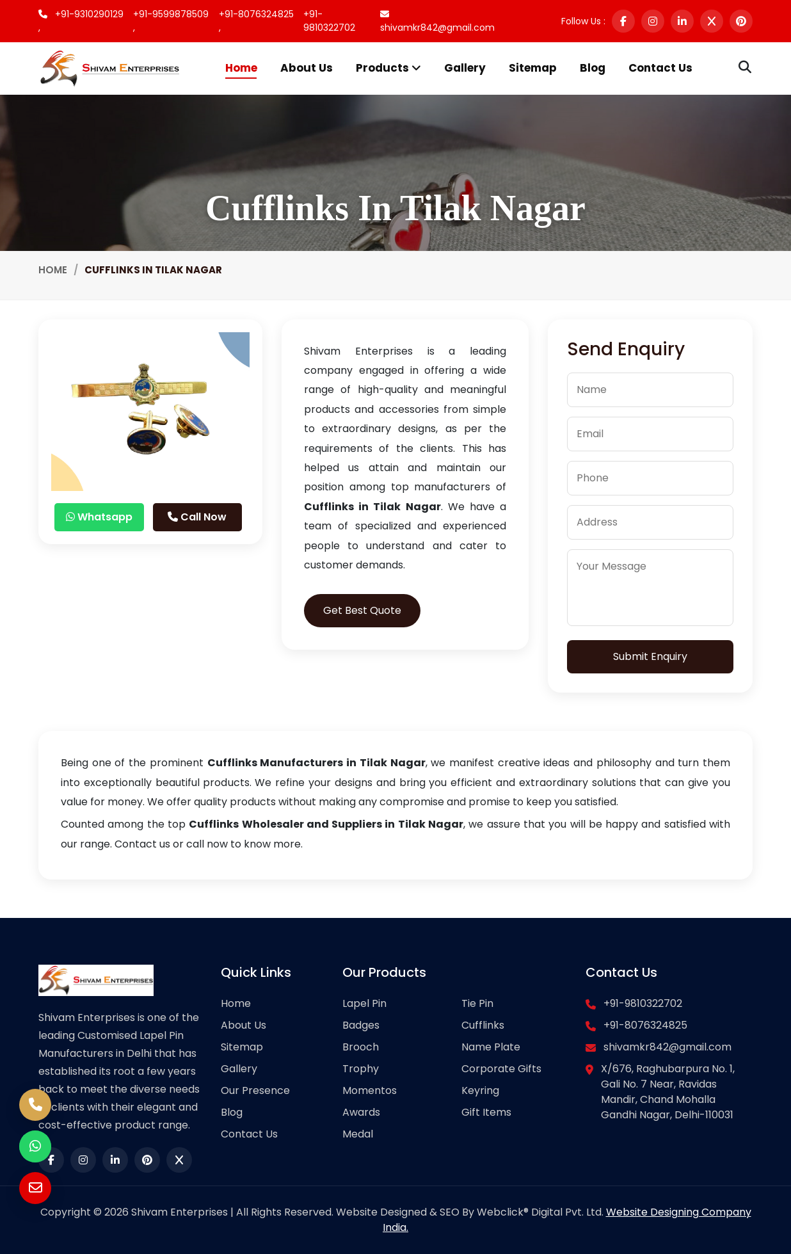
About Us (306, 68)
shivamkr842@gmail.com (437, 22)
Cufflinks (482, 1025)
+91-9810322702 (329, 21)
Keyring (480, 1090)
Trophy (360, 1068)
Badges (361, 1025)
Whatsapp (99, 517)
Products (388, 68)
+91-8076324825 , (256, 21)
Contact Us (660, 68)
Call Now (197, 517)
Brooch (360, 1047)
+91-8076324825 (645, 1025)
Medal (357, 1134)
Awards (361, 1112)
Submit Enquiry (650, 656)
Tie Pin (477, 1003)
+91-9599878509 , (171, 21)
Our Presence (255, 1090)
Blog (592, 68)
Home (241, 68)
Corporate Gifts (501, 1068)
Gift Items (486, 1112)
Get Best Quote (362, 610)
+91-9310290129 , (81, 21)
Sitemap (533, 68)
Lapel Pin (364, 1003)
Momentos (369, 1090)
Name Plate (490, 1047)
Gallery (465, 68)
